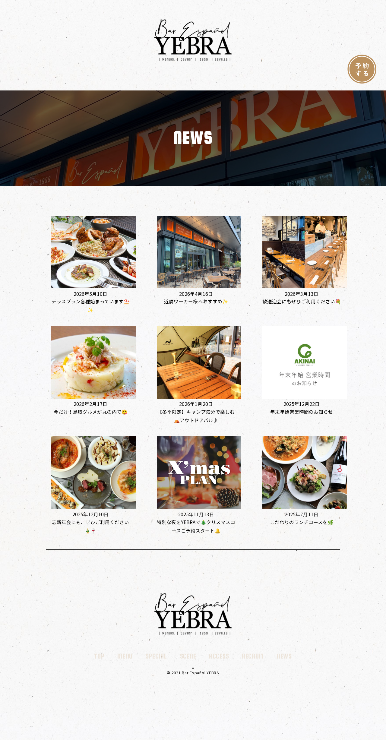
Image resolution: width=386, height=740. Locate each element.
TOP (99, 80)
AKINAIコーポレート (193, 691)
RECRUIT (253, 80)
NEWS (284, 80)
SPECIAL (156, 80)
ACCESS (219, 80)
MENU (125, 80)
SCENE (188, 80)
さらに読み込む (193, 549)
